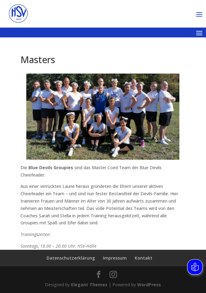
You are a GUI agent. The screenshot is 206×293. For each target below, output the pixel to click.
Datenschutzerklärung (71, 258)
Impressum (115, 258)
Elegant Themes (89, 284)
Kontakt (143, 258)
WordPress (149, 284)
